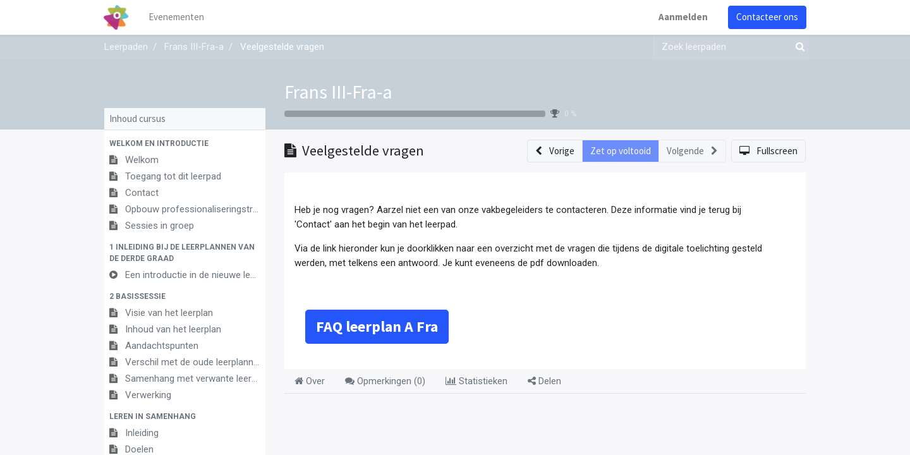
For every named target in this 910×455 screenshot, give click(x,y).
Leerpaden (126, 46)
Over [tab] (309, 381)
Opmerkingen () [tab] (385, 381)
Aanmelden (682, 17)
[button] (184, 143)
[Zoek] (797, 47)
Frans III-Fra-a (338, 92)
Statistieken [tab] (476, 381)
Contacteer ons (767, 17)
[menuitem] (177, 17)
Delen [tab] (544, 381)
